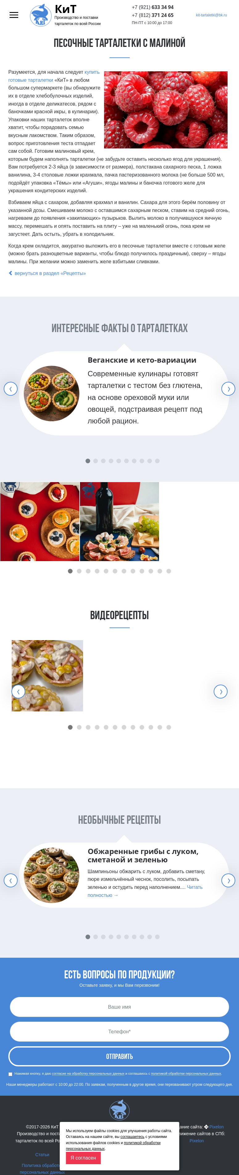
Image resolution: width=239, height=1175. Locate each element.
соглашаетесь (132, 1137)
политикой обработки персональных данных (186, 1073)
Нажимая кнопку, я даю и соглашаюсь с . (115, 1074)
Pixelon (216, 1126)
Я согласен (83, 1157)
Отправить (119, 1057)
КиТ (66, 9)
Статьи (42, 1154)
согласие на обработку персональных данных (88, 1073)
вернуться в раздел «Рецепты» (47, 273)
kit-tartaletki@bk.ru (211, 15)
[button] (70, 571)
